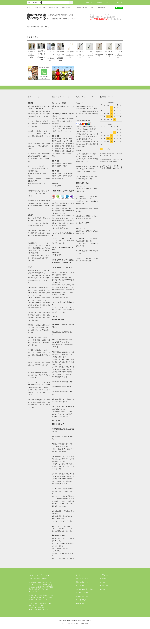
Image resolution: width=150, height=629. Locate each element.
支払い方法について (82, 578)
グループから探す (52, 7)
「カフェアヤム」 (57, 551)
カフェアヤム (61, 538)
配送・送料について (82, 582)
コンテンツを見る (65, 7)
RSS (77, 603)
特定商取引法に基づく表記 (84, 589)
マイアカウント (105, 575)
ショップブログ (81, 600)
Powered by (75, 623)
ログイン (107, 2)
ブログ (92, 7)
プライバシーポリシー (83, 593)
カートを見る (104, 585)
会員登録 (98, 2)
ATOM (82, 603)
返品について (80, 585)
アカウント (87, 2)
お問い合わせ (100, 7)
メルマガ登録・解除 (80, 7)
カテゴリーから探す (38, 7)
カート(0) (118, 2)
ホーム (29, 7)
